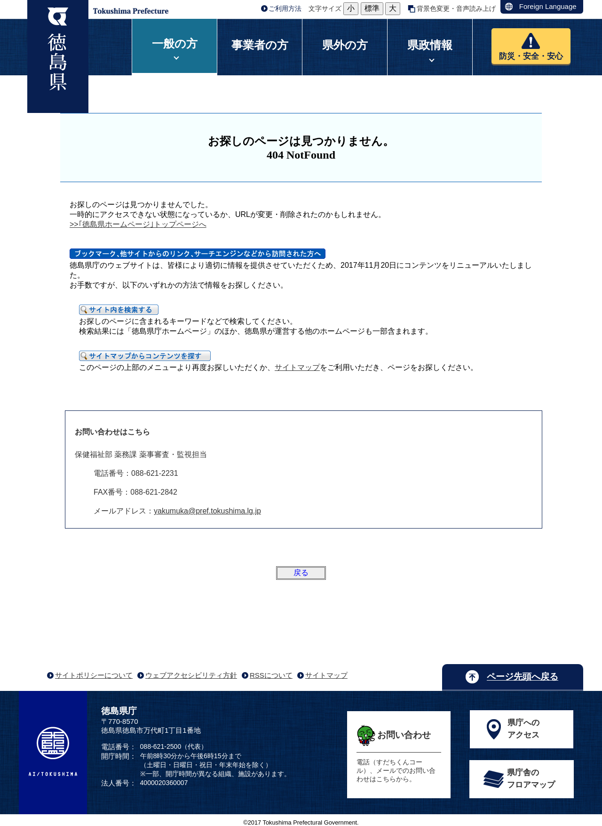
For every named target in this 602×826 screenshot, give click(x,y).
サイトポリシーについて (94, 675)
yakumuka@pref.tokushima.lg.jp (207, 511)
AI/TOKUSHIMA (53, 751)
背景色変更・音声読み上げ (456, 8)
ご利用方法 (285, 8)
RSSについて (271, 675)
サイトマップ (297, 367)
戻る (301, 573)
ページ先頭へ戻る (522, 677)
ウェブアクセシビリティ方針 (191, 675)
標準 (372, 8)
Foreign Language (548, 6)
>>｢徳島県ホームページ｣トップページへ (138, 224)
